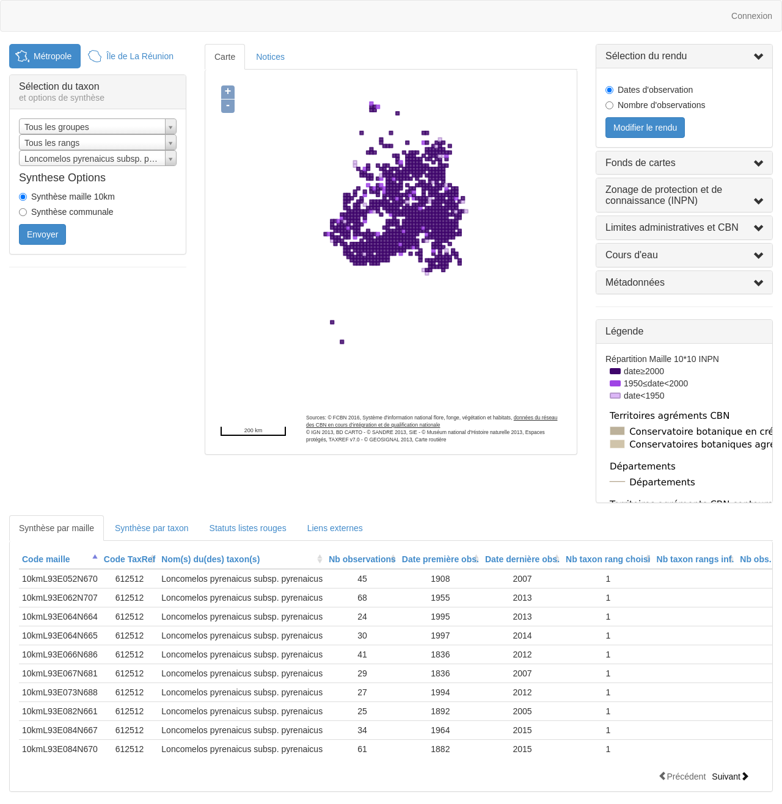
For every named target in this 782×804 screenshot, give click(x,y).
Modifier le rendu (645, 127)
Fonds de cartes (640, 163)
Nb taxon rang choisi (608, 559)
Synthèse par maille (56, 528)
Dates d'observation (655, 90)
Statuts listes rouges (248, 528)
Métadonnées (635, 282)
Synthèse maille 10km (73, 196)
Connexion (751, 16)
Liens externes (335, 528)
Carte (224, 57)
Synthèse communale (72, 212)
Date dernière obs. (522, 559)
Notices (270, 57)
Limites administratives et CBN (672, 227)
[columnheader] (60, 559)
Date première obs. (440, 559)
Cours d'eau (631, 255)
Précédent (682, 776)
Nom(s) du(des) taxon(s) (210, 559)
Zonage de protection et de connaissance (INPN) (663, 195)
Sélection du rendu (646, 56)
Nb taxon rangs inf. (695, 559)
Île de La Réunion (140, 56)
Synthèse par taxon (152, 528)
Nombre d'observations (662, 105)
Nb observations (362, 559)
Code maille (46, 559)
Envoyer (42, 234)
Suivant (730, 776)
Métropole (52, 56)
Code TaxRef (130, 559)
